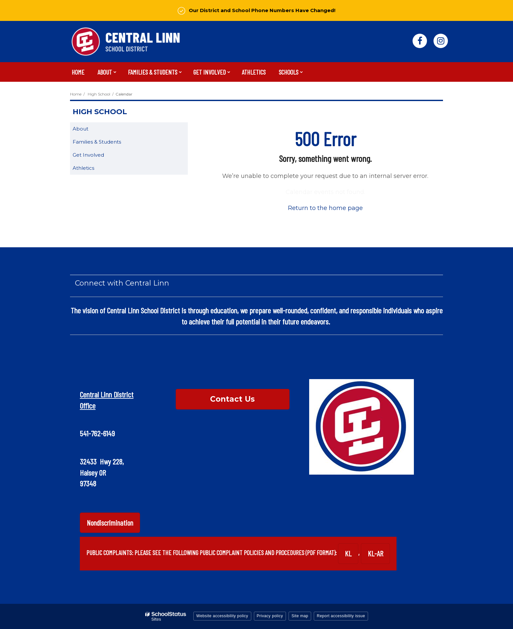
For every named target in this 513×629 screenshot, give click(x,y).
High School (99, 94)
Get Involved (88, 155)
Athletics (83, 168)
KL (348, 553)
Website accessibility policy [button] (222, 616)
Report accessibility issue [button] (341, 616)
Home (75, 94)
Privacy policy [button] (270, 616)
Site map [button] (300, 616)
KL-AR (375, 553)
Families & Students (97, 142)
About (80, 129)
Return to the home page (325, 208)
